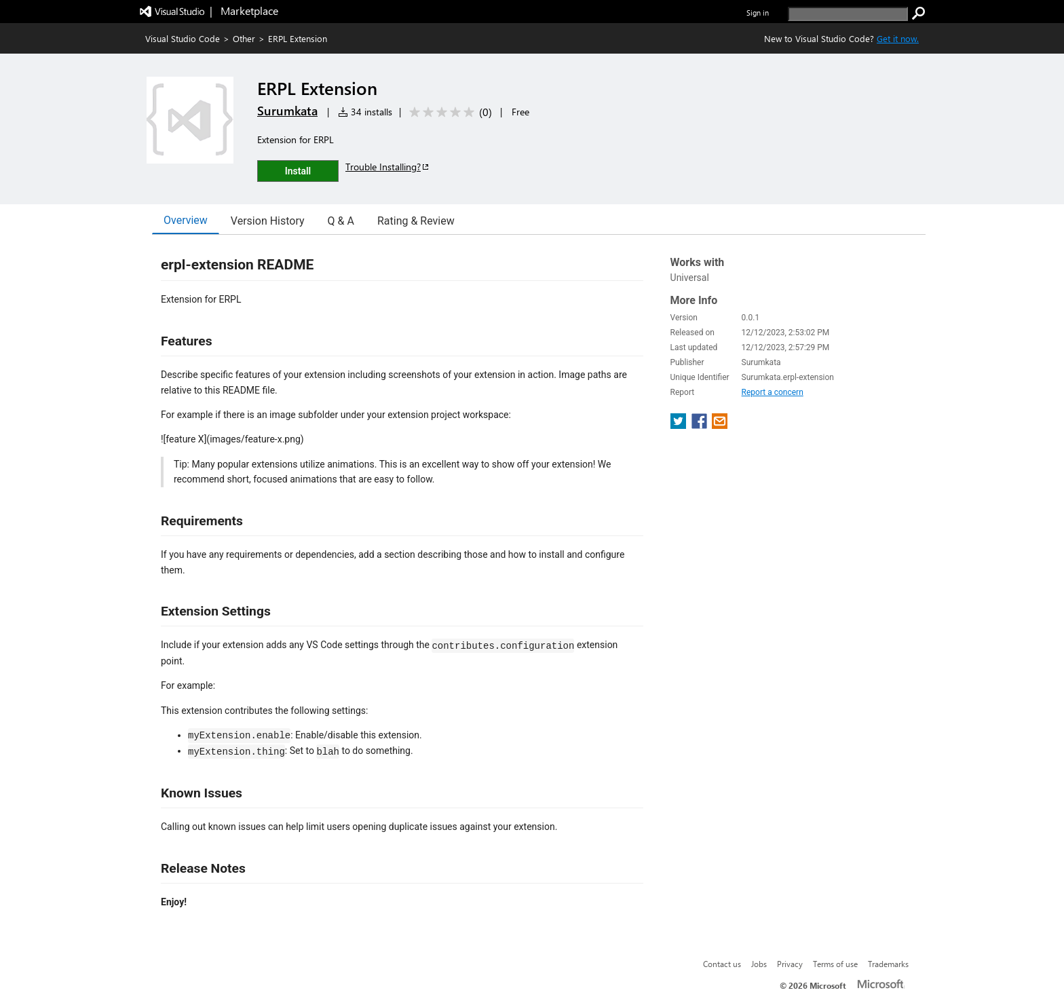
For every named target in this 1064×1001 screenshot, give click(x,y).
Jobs (759, 963)
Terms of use (835, 963)
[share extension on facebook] (700, 425)
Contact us (722, 963)
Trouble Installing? (387, 166)
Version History (268, 220)
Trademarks (888, 963)
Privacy (790, 963)
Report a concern (772, 392)
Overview (186, 220)
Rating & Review (416, 220)
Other (244, 38)
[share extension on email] (719, 425)
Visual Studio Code (182, 38)
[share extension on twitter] (679, 425)
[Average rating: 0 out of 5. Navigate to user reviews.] (448, 112)
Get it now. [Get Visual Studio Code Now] (898, 38)
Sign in (757, 12)
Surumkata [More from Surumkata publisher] (287, 110)
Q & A (341, 220)
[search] (848, 14)
